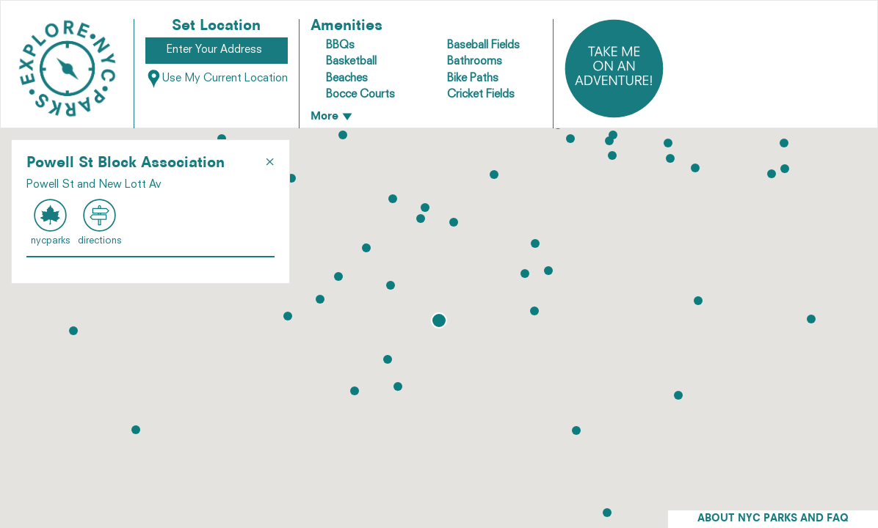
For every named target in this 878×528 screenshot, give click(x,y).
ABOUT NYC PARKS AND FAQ (773, 518)
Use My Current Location (216, 79)
